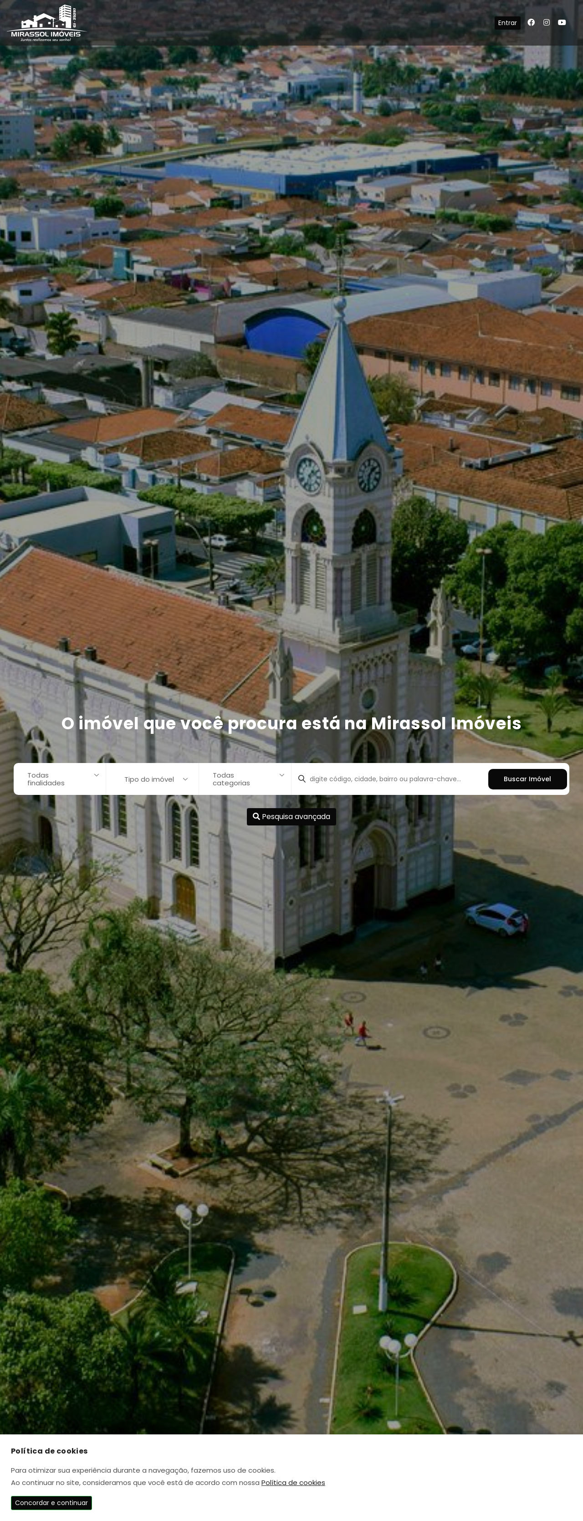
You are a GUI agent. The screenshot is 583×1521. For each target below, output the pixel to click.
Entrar (507, 22)
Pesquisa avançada (291, 816)
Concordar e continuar (51, 1502)
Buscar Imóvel (527, 779)
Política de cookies (293, 1482)
